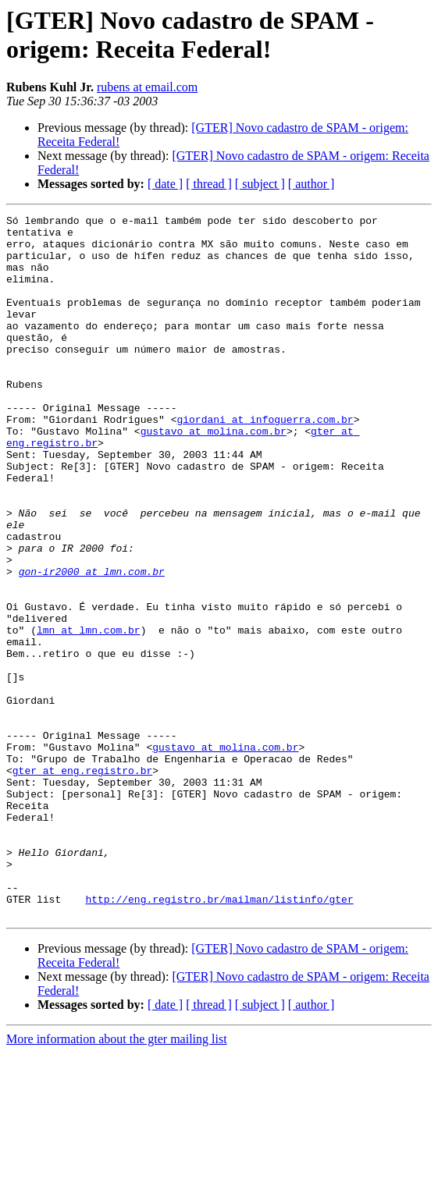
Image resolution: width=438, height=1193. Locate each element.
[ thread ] (209, 183)
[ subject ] (260, 183)
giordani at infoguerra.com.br (264, 461)
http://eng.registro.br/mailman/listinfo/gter (219, 1037)
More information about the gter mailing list (116, 1179)
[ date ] (165, 183)
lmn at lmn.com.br (89, 714)
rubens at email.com (147, 87)
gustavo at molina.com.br (214, 475)
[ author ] (311, 183)
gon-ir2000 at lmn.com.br (92, 644)
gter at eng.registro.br (82, 882)
